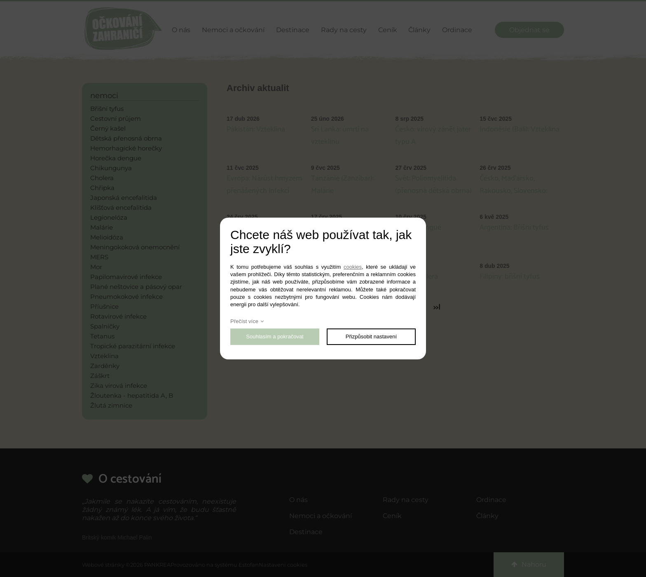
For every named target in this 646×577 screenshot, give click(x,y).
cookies (353, 267)
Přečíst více (244, 321)
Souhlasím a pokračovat (274, 336)
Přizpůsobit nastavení (371, 336)
